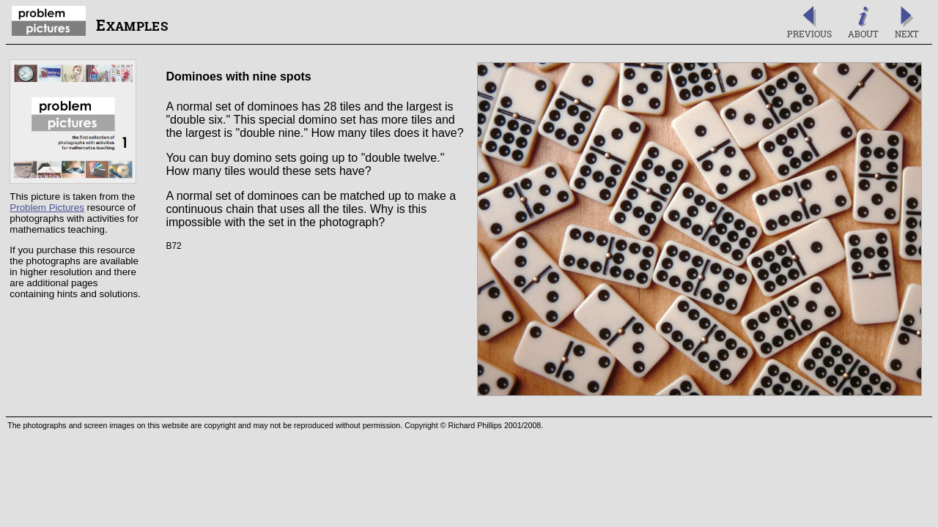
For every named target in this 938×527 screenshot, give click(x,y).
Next (907, 23)
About (863, 23)
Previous (809, 23)
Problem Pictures (47, 207)
